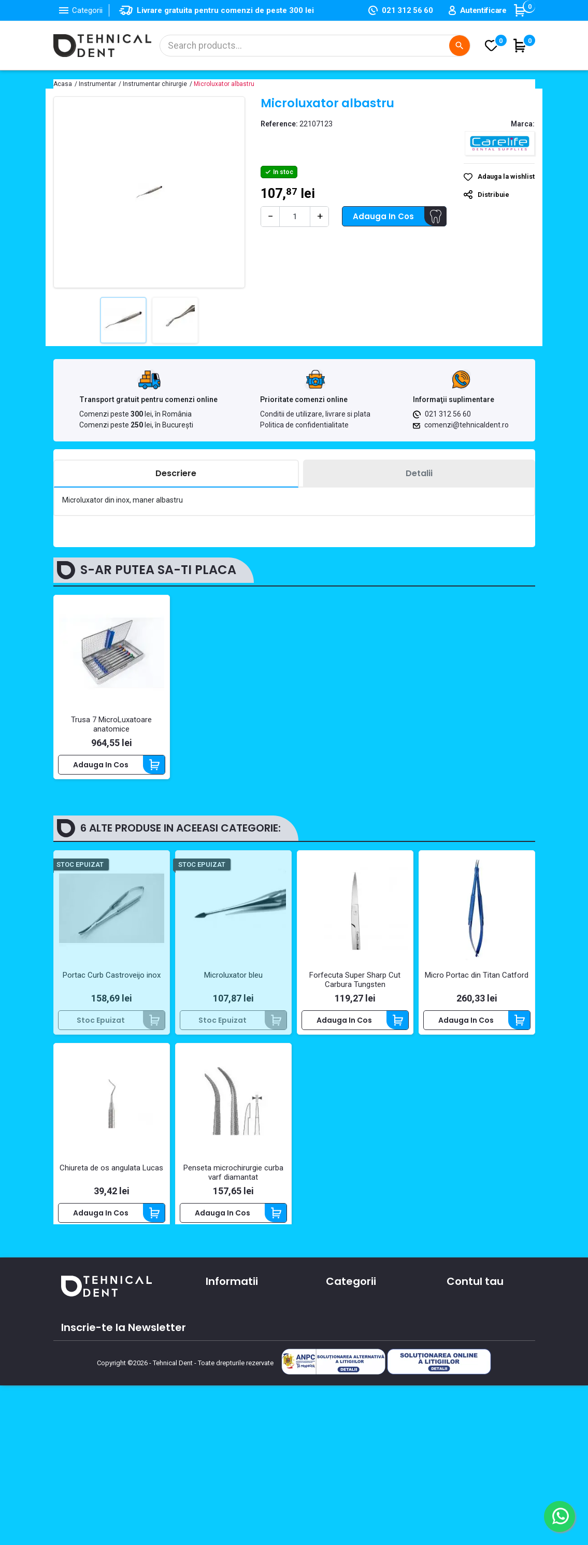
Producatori (227, 1407)
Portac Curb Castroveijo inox (112, 980)
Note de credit (472, 1351)
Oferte (218, 1377)
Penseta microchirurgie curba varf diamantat (233, 1177)
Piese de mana (353, 1366)
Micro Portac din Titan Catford (476, 980)
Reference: (279, 124)
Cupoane (463, 1381)
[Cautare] (315, 45)
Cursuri (218, 1392)
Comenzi (463, 1336)
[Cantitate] (294, 216)
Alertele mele (471, 1396)
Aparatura (344, 1321)
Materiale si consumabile (371, 1336)
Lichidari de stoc (355, 1396)
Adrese (459, 1366)
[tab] (176, 474)
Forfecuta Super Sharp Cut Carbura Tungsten (354, 985)
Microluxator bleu (233, 980)
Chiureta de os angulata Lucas (111, 1173)
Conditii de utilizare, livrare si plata (315, 414)
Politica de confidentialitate (304, 425)
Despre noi (225, 1347)
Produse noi (347, 1381)
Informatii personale (483, 1321)
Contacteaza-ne (236, 1362)
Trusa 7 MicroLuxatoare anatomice (111, 724)
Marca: (523, 124)
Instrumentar (350, 1351)
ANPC (215, 1422)
